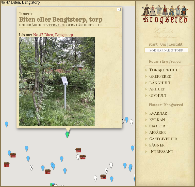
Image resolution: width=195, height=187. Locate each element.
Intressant (161, 151)
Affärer (157, 132)
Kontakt (176, 44)
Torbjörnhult (164, 69)
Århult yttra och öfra (53, 24)
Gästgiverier (163, 138)
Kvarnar (158, 113)
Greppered (160, 76)
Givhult (158, 95)
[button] (126, 120)
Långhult (160, 82)
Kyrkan (157, 119)
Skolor (157, 125)
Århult (157, 88)
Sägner (157, 145)
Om (163, 44)
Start (153, 44)
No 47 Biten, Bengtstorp (53, 35)
